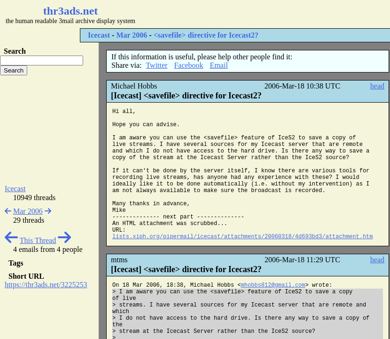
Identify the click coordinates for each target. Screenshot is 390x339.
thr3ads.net (70, 11)
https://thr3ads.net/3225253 (46, 285)
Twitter (156, 65)
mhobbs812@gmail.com (273, 285)
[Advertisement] (49, 130)
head (377, 86)
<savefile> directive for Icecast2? (206, 35)
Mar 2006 (131, 35)
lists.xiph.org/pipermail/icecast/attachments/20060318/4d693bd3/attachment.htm (242, 237)
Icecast (99, 35)
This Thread (38, 240)
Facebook (188, 65)
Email (219, 65)
